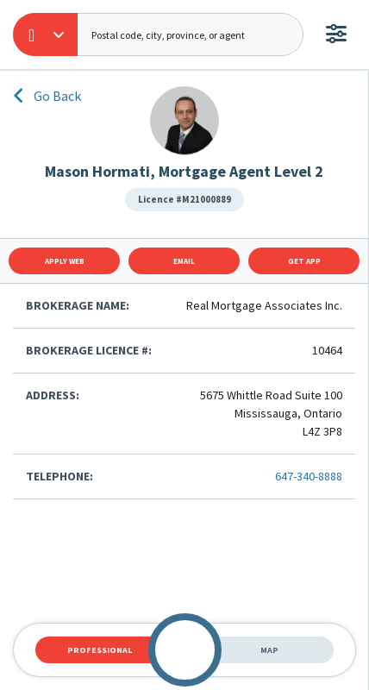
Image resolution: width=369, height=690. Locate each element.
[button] (45, 34)
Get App (304, 261)
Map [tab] (269, 650)
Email (184, 261)
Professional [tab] (99, 650)
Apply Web (64, 261)
